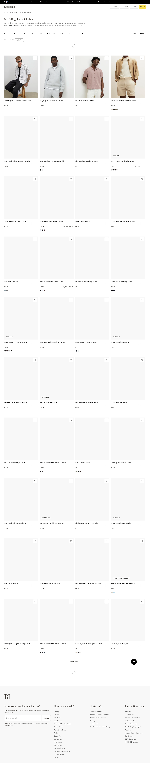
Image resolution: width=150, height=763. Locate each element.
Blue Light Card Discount (62, 751)
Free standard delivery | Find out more (42, 2)
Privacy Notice (9, 725)
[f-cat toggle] (8, 33)
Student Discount (59, 748)
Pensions (128, 730)
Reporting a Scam (60, 730)
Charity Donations (131, 724)
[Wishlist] (35, 58)
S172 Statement (130, 739)
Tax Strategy (129, 736)
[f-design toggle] (35, 33)
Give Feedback (59, 754)
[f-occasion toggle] (18, 33)
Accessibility (94, 724)
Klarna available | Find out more (107, 2)
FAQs (56, 733)
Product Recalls (59, 727)
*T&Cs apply (8, 723)
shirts (54, 25)
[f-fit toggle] (70, 33)
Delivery (56, 712)
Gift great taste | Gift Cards (75, 2)
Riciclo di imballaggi (131, 742)
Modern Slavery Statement (133, 733)
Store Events (58, 745)
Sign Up (46, 718)
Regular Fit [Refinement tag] (19, 40)
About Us (128, 712)
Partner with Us (130, 721)
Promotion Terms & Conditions (99, 715)
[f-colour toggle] (27, 33)
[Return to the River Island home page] (11, 7)
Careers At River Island (132, 718)
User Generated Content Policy (100, 727)
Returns (56, 715)
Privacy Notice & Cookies (98, 718)
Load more (74, 661)
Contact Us (57, 736)
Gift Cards (57, 718)
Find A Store (58, 742)
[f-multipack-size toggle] (52, 33)
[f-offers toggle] (63, 33)
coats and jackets (11, 25)
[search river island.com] (114, 6)
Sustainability (129, 715)
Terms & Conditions (96, 712)
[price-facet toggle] (84, 33)
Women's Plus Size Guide (62, 724)
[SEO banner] (46, 24)
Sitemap (56, 757)
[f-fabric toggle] (77, 33)
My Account (57, 739)
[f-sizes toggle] (42, 33)
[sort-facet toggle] (139, 33)
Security (92, 721)
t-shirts (60, 23)
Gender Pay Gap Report (133, 727)
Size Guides (58, 721)
